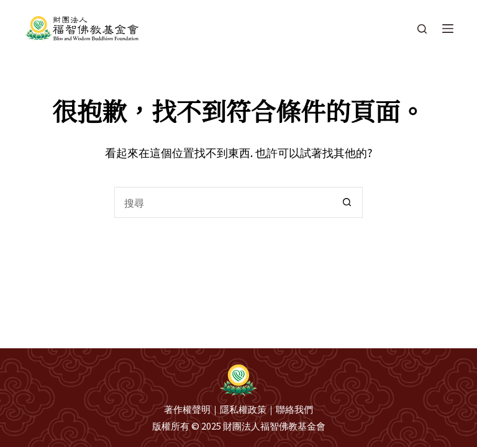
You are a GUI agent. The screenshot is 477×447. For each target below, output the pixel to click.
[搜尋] (422, 29)
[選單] (447, 28)
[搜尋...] (223, 202)
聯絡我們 (294, 408)
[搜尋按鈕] (347, 202)
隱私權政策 (243, 408)
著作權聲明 (187, 408)
